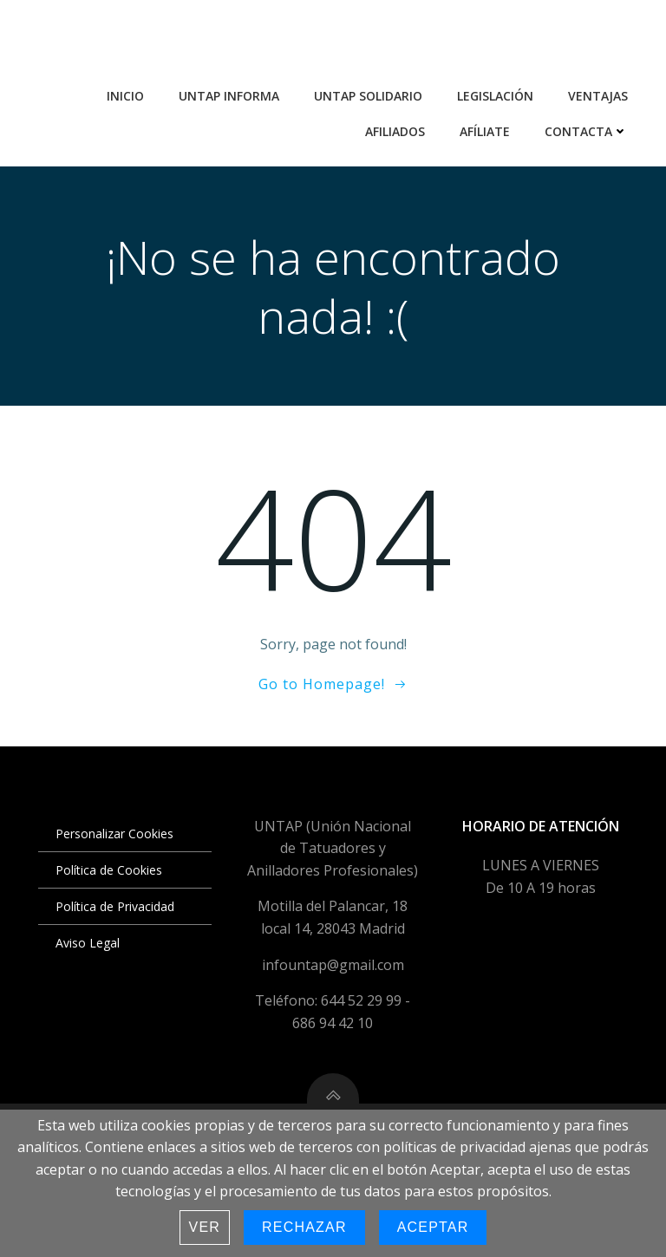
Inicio (125, 96)
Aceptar (433, 1227)
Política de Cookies (109, 870)
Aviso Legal (88, 943)
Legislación (495, 96)
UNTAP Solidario (368, 96)
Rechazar (304, 1227)
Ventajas (598, 96)
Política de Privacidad (115, 906)
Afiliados (395, 131)
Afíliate (485, 131)
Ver (205, 1227)
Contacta (586, 131)
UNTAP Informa (229, 96)
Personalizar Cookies (114, 833)
